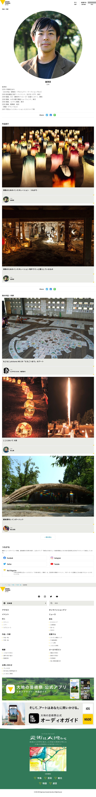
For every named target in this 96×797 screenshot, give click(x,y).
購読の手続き (54, 653)
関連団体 (6, 658)
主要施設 (53, 625)
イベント (5, 614)
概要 (4, 649)
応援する (52, 634)
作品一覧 (6, 637)
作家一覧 (18, 584)
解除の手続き (54, 655)
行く (4, 619)
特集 (39, 778)
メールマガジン (55, 649)
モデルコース (7, 627)
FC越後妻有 (53, 640)
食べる (52, 627)
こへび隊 (53, 643)
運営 (55, 783)
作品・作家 (5, 9)
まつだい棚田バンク (56, 637)
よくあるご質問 (8, 673)
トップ (4, 584)
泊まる (52, 630)
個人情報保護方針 (55, 661)
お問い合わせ (7, 665)
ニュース (52, 614)
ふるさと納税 (54, 645)
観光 (60, 778)
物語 (45, 783)
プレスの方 (6, 668)
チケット (6, 622)
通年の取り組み (8, 655)
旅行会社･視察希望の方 (10, 671)
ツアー (5, 625)
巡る (50, 619)
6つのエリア (54, 622)
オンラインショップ (56, 610)
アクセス (5, 610)
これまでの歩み (8, 653)
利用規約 (53, 658)
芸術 (50, 778)
